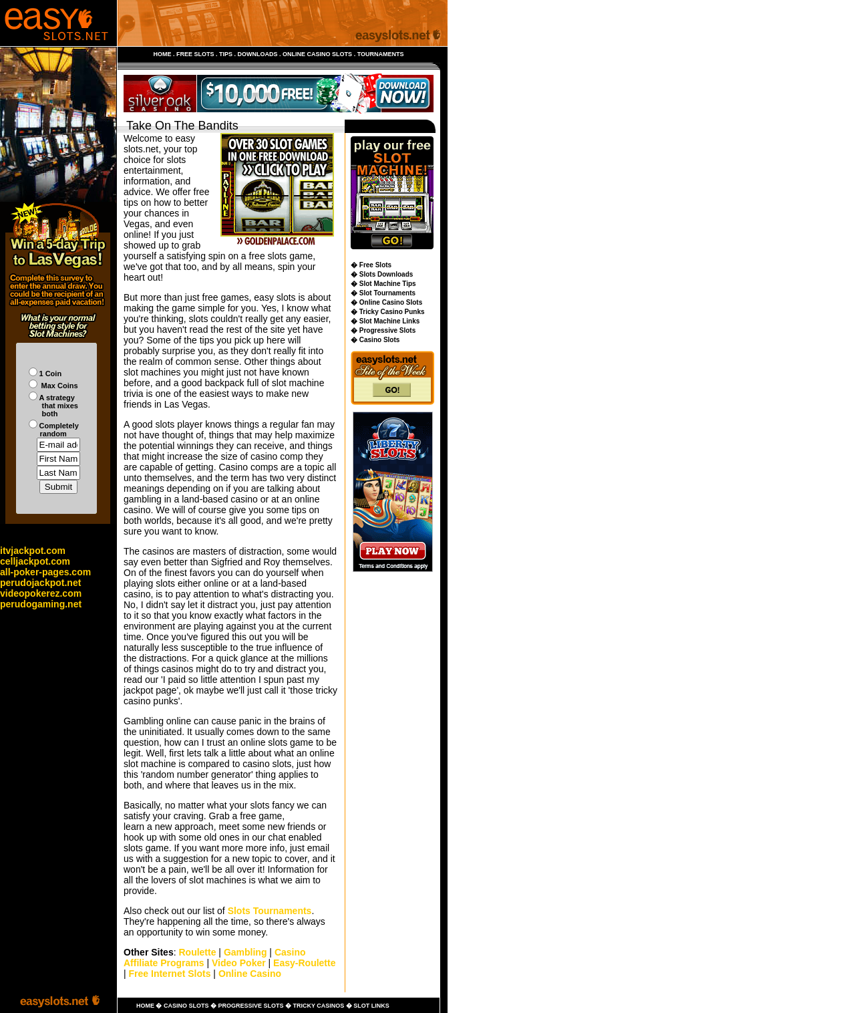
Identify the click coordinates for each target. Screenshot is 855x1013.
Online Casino (249, 973)
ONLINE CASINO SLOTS (317, 54)
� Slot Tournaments (383, 293)
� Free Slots (371, 265)
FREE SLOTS (195, 54)
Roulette (197, 952)
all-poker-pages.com (45, 572)
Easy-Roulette (304, 963)
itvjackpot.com (32, 550)
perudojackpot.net (40, 582)
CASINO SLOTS (186, 1005)
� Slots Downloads (382, 274)
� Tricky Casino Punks (388, 311)
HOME (163, 54)
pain (177, 869)
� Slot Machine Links (385, 321)
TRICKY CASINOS (318, 1005)
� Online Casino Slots (386, 302)
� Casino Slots (375, 339)
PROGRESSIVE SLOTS (250, 1005)
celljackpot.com (35, 561)
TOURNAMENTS (380, 54)
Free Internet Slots (170, 973)
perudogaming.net (40, 604)
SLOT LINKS (371, 1005)
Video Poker (239, 963)
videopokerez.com (40, 593)
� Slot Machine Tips (383, 283)
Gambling (245, 952)
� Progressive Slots (383, 330)
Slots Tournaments (270, 910)
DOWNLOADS (258, 54)
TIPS (225, 54)
